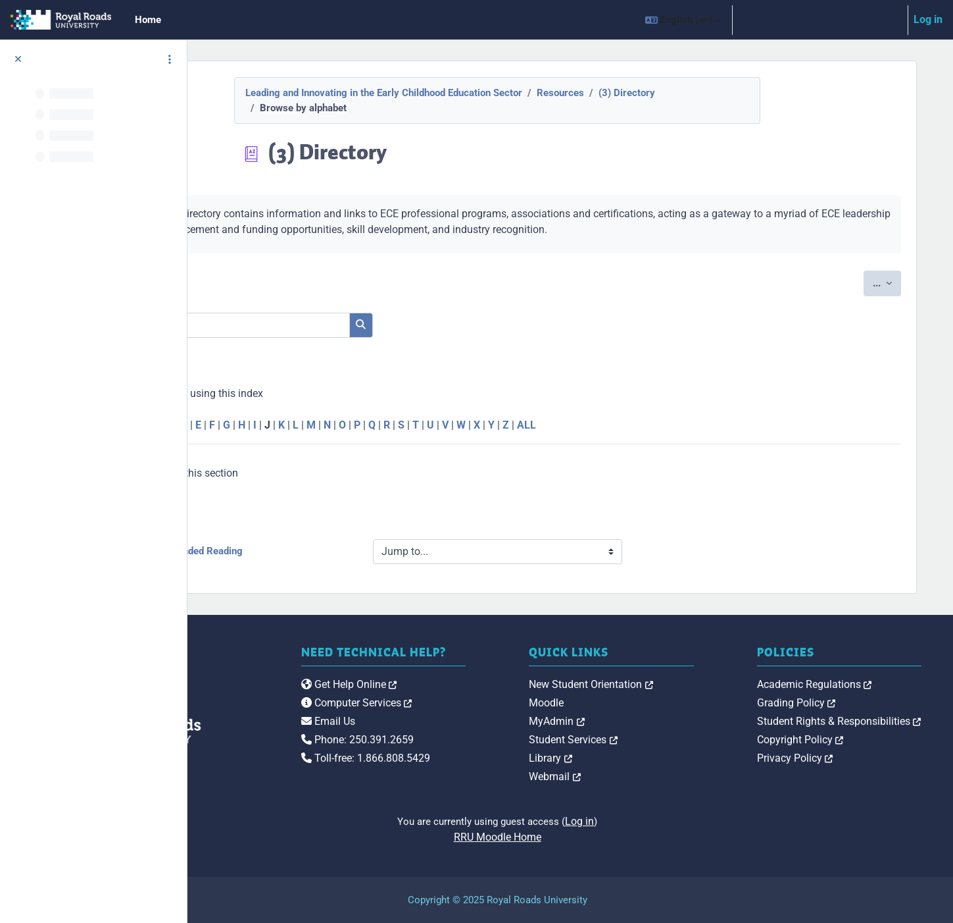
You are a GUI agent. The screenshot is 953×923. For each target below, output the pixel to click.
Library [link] (623, 758)
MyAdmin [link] (630, 721)
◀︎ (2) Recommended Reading (318, 551)
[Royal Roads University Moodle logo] (283, 710)
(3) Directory (700, 93)
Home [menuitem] (148, 20)
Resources (633, 93)
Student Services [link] (646, 739)
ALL (666, 425)
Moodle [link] (619, 703)
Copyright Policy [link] (836, 739)
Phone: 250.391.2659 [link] (466, 753)
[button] (683, 20)
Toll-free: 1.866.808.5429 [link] (474, 772)
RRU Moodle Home (570, 837)
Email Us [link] (437, 735)
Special (251, 425)
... (892, 282)
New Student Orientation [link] (664, 684)
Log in (928, 19)
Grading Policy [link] (832, 703)
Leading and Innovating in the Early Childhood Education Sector (456, 93)
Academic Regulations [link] (850, 684)
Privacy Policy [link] (831, 758)
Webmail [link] (628, 776)
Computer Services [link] (466, 716)
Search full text (290, 345)
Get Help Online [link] (458, 698)
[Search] (362, 325)
